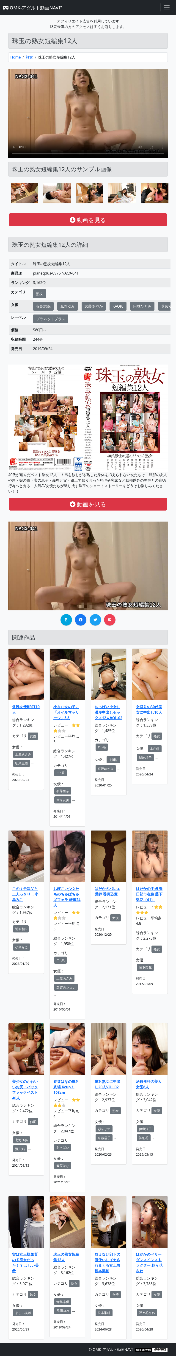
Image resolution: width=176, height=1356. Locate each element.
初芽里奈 (21, 763)
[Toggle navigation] (166, 7)
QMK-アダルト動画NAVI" (32, 8)
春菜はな (62, 1165)
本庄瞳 (155, 749)
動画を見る (88, 220)
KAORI (118, 306)
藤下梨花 (145, 967)
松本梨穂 (104, 1313)
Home (15, 57)
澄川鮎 (113, 760)
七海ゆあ (21, 1140)
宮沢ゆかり (106, 768)
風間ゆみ (67, 306)
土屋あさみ (23, 754)
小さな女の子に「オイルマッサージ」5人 (66, 712)
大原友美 (62, 800)
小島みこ (21, 947)
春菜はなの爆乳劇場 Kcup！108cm (66, 1087)
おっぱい (62, 1147)
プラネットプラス (50, 318)
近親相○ (21, 929)
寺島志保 (43, 306)
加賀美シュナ (66, 987)
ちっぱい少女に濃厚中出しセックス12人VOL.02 (108, 712)
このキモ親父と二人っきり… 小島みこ (25, 894)
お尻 (33, 1122)
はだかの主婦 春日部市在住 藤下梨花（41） (149, 894)
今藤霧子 (104, 1138)
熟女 (29, 57)
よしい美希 (23, 1313)
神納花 (143, 1138)
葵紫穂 (166, 306)
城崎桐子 (145, 757)
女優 (33, 736)
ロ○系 (60, 773)
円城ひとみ (142, 306)
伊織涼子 (145, 1129)
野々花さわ (147, 1313)
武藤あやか (94, 306)
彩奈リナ (104, 1129)
